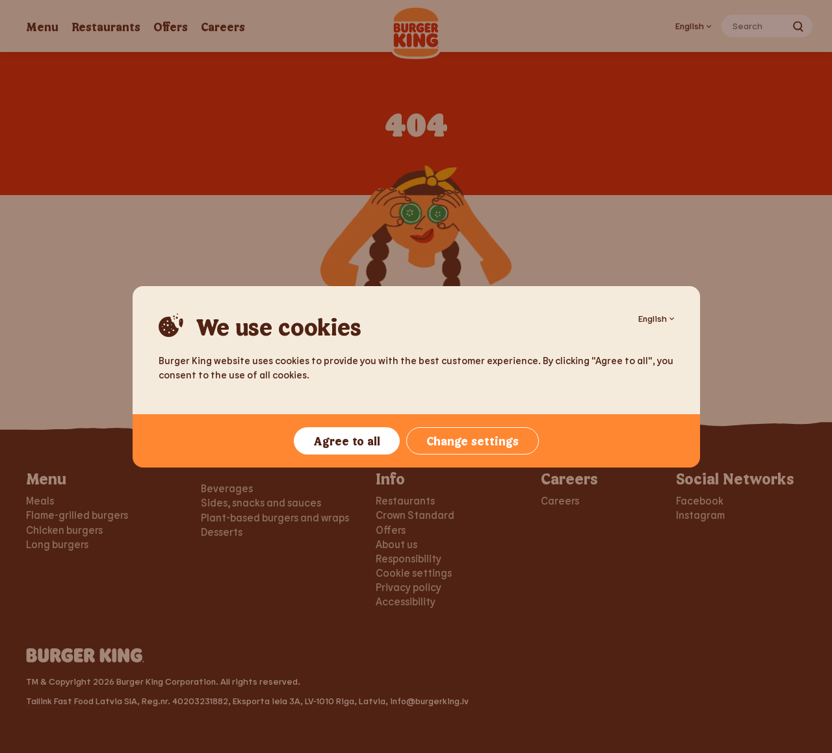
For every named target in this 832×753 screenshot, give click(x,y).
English (656, 318)
